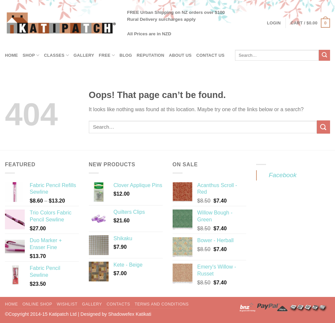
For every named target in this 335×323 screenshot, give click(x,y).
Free (107, 55)
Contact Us (210, 55)
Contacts (118, 304)
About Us (180, 55)
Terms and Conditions (162, 304)
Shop (30, 55)
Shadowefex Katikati (129, 314)
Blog (125, 55)
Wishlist (67, 304)
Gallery (84, 55)
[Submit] (324, 55)
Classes (56, 55)
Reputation (150, 55)
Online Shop (37, 304)
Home (11, 55)
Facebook (282, 175)
